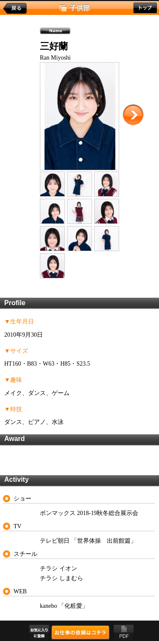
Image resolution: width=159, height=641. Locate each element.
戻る (15, 8)
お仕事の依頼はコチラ (80, 632)
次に (133, 115)
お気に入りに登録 (39, 632)
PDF (124, 632)
